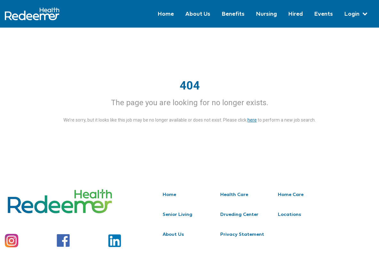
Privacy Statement (242, 234)
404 (190, 85)
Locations (289, 214)
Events (323, 13)
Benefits (233, 13)
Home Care (290, 194)
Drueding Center (239, 214)
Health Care (234, 194)
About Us (197, 13)
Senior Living (177, 214)
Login (351, 13)
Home (166, 13)
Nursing (266, 13)
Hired (295, 13)
